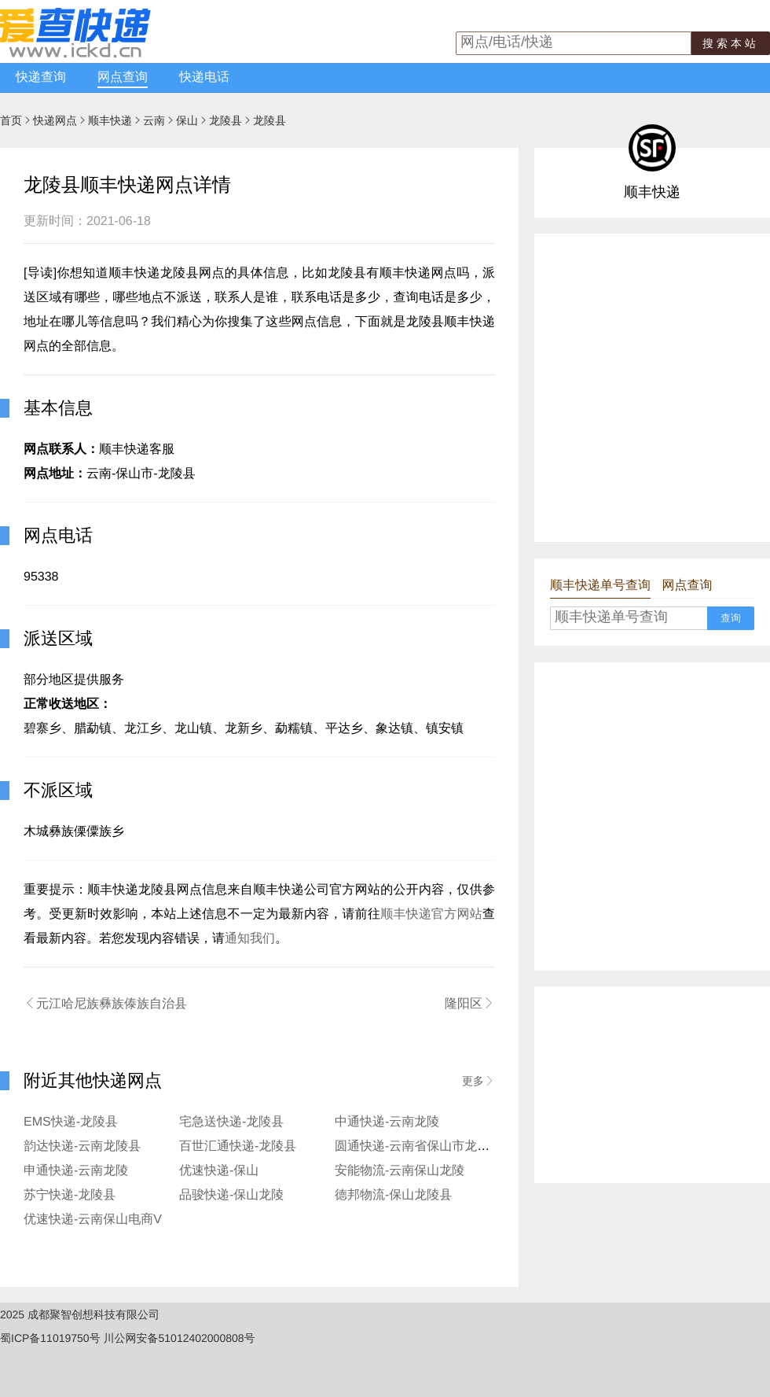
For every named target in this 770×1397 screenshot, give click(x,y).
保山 (187, 120)
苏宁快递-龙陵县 (70, 1195)
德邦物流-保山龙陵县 (393, 1195)
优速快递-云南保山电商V (93, 1219)
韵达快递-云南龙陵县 (82, 1146)
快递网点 (55, 120)
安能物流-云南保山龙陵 (399, 1171)
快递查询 (41, 77)
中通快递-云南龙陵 (387, 1122)
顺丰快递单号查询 (600, 585)
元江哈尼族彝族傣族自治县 (105, 1004)
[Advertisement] (153, 387)
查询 (730, 618)
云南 (154, 120)
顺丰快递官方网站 (431, 914)
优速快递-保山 (218, 1171)
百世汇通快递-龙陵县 (237, 1146)
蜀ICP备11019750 (45, 1338)
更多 (478, 1080)
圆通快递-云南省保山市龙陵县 (418, 1146)
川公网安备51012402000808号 (179, 1338)
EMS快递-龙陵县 (71, 1122)
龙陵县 (225, 120)
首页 (11, 120)
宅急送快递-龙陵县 (231, 1122)
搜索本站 (730, 43)
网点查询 (122, 77)
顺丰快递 (110, 120)
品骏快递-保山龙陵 (231, 1195)
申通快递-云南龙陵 (76, 1171)
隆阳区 (470, 1004)
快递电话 (204, 77)
